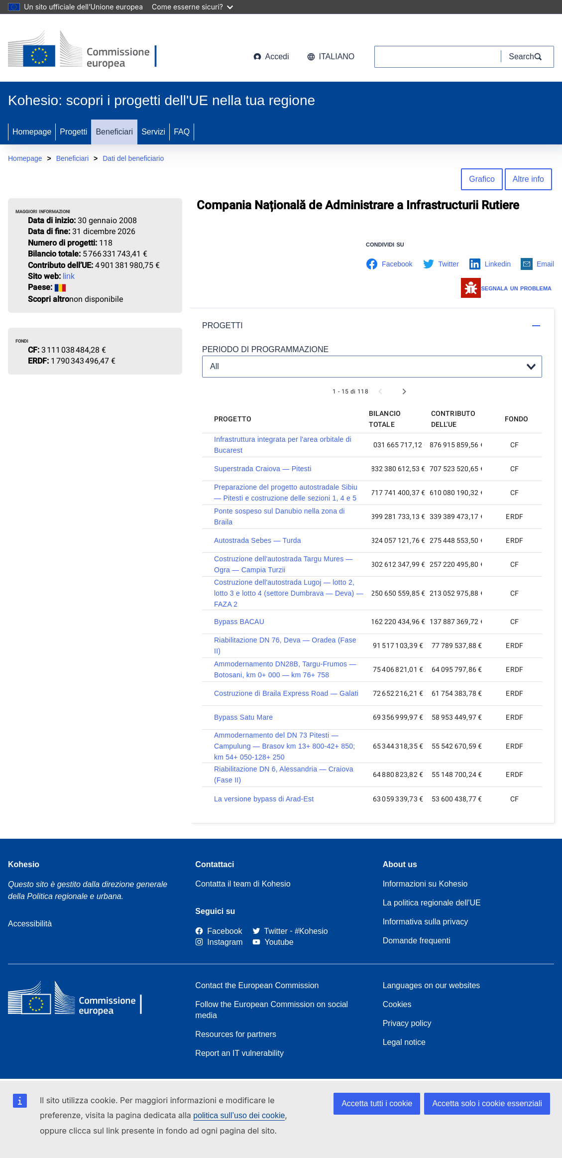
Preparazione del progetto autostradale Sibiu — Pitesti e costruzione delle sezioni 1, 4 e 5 (285, 492)
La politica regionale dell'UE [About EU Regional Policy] (432, 903)
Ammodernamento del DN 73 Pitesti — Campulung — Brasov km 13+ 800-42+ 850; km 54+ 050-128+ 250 (284, 746)
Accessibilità (30, 923)
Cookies (397, 1004)
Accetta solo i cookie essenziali (487, 1103)
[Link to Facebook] (218, 931)
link (69, 276)
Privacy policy (407, 1023)
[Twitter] (270, 931)
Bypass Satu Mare (243, 717)
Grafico (482, 179)
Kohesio (23, 864)
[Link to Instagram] (218, 942)
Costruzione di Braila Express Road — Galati (286, 693)
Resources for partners (235, 1034)
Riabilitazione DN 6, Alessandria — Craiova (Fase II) (283, 774)
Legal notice (404, 1042)
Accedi (271, 56)
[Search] (527, 57)
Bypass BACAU (239, 622)
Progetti (73, 132)
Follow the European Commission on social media (271, 1010)
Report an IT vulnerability (239, 1053)
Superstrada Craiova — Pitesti (263, 469)
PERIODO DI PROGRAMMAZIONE (265, 349)
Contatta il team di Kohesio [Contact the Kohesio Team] (242, 884)
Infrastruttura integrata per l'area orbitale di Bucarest (282, 444)
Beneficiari (114, 132)
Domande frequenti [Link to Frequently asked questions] (416, 940)
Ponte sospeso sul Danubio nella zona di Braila (279, 516)
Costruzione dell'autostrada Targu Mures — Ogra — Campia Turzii (283, 564)
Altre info (528, 179)
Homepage (31, 132)
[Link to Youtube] (272, 942)
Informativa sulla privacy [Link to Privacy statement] (425, 921)
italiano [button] (331, 56)
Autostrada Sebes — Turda (257, 540)
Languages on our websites (431, 985)
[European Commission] (88, 50)
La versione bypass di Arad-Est (264, 799)
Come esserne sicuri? (192, 6)
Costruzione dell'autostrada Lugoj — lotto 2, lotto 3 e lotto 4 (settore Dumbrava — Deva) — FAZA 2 (288, 593)
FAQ (182, 132)
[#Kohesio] (311, 931)
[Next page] (404, 391)
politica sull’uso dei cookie (239, 1115)
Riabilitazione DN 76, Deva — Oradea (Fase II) (285, 645)
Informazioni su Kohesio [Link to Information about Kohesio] (425, 884)
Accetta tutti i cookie (376, 1103)
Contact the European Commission (257, 985)
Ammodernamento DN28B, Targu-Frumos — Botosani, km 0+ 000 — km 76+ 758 (285, 669)
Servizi (153, 132)
